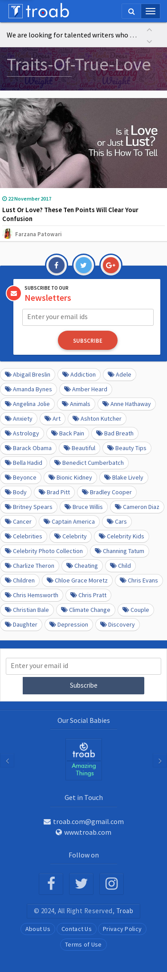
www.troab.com (83, 832)
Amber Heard (85, 389)
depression (68, 624)
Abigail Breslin (27, 374)
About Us (37, 929)
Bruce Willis (84, 507)
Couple (135, 610)
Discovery (117, 624)
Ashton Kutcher (97, 418)
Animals (76, 404)
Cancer (18, 521)
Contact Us (76, 929)
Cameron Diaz (137, 507)
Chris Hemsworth (31, 595)
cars (117, 521)
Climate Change (85, 610)
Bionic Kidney (70, 477)
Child (120, 566)
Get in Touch (84, 797)
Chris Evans (139, 580)
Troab (125, 910)
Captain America (69, 521)
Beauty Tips (127, 448)
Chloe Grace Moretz (77, 580)
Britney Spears (29, 507)
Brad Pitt (54, 492)
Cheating (82, 566)
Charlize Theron (29, 566)
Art (53, 418)
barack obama (28, 448)
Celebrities (23, 536)
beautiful (79, 448)
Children (20, 580)
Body (16, 492)
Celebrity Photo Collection (44, 551)
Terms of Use (83, 944)
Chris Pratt (88, 595)
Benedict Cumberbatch (89, 463)
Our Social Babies (83, 720)
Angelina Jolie (27, 404)
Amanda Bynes (28, 389)
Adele (119, 374)
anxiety (19, 418)
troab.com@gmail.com (84, 821)
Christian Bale (27, 610)
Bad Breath (115, 433)
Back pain (67, 433)
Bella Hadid (23, 463)
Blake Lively (123, 477)
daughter (21, 624)
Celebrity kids (121, 536)
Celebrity (70, 536)
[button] (149, 29)
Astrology (22, 433)
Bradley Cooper (107, 492)
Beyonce (21, 477)
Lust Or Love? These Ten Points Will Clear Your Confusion (70, 214)
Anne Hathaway (126, 404)
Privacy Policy (122, 929)
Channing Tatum (119, 551)
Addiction (79, 374)
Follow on (84, 854)
